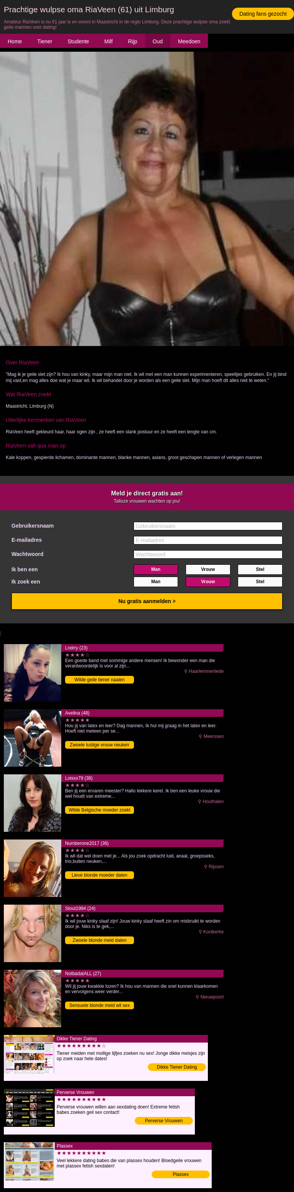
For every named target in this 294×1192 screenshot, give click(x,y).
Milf (109, 41)
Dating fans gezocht (263, 14)
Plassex (181, 1174)
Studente (78, 41)
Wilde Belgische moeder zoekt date (99, 810)
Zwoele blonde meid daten (100, 940)
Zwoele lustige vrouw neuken (99, 745)
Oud (158, 41)
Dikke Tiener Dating (177, 1067)
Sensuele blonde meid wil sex (99, 1005)
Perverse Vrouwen (164, 1120)
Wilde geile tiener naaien (99, 679)
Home (15, 41)
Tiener (44, 41)
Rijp (132, 41)
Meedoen (189, 41)
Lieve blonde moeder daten (99, 875)
